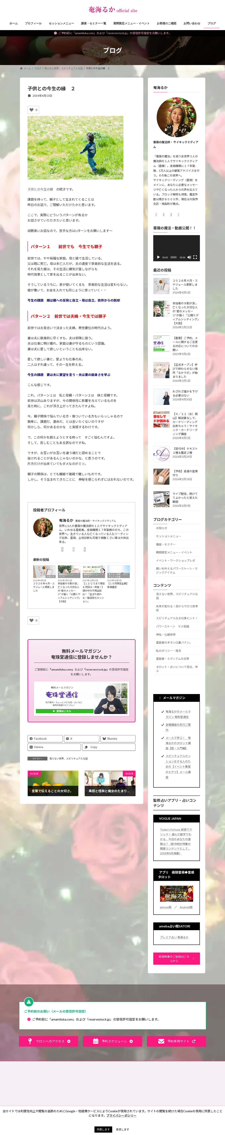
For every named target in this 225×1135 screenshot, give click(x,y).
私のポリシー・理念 (168, 650)
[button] (176, 959)
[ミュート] (189, 257)
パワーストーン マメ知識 (172, 626)
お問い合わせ (31, 1064)
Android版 (186, 907)
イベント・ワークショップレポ (175, 560)
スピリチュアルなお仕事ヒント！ (177, 618)
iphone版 (165, 907)
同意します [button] (103, 1129)
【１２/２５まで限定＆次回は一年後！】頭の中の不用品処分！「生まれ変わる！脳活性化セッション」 (94, 592)
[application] (176, 248)
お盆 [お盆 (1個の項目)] (137, 1090)
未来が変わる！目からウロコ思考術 (177, 608)
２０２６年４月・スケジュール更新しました (44, 587)
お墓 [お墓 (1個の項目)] (123, 1090)
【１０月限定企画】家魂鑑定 (118, 585)
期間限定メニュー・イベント (69, 575)
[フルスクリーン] (195, 257)
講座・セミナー (166, 544)
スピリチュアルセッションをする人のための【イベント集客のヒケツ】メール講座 (178, 766)
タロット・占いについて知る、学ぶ (177, 669)
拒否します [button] (122, 1129)
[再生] (158, 257)
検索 (198, 1082)
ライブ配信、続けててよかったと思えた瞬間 (185, 497)
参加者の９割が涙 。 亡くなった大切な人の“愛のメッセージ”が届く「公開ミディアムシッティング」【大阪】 (69, 592)
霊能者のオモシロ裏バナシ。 (174, 642)
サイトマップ (157, 1064)
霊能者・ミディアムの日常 (172, 658)
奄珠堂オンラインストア (186, 1064)
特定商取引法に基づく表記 (96, 1064)
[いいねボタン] (31, 110)
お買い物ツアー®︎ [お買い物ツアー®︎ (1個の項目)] (130, 1101)
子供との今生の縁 (40, 189)
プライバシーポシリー (121, 1115)
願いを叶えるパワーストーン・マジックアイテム (176, 570)
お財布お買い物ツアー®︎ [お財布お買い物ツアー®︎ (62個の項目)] (134, 1096)
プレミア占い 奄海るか (174, 937)
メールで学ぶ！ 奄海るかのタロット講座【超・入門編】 (178, 743)
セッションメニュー (168, 536)
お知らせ (51, 576)
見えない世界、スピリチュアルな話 (118, 575)
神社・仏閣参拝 (166, 634)
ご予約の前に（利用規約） (60, 1064)
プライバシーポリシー (131, 1064)
